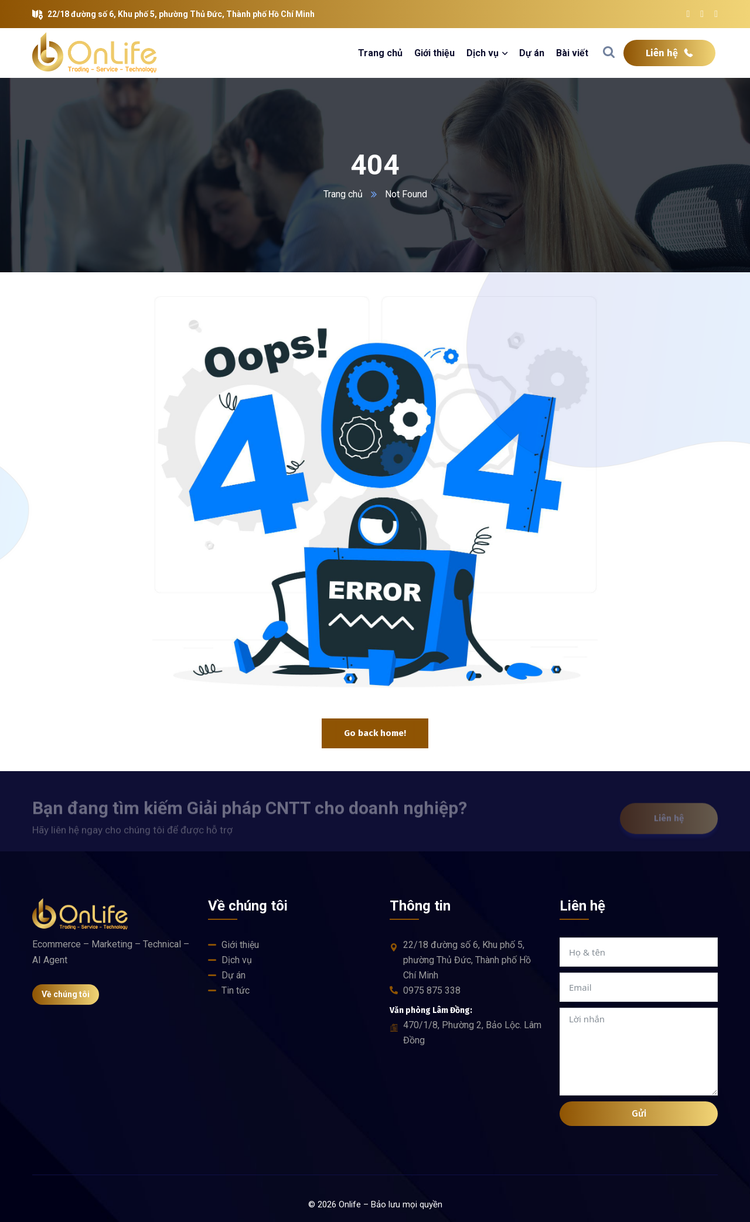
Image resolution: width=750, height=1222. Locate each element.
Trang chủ (343, 194)
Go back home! (375, 733)
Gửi (639, 1113)
